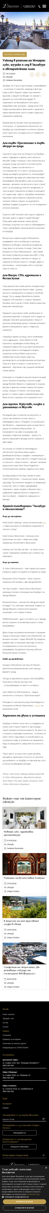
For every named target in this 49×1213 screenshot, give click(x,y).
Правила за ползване (12, 1039)
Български (7, 1104)
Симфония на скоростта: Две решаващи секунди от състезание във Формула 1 (22, 970)
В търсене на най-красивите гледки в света (21, 922)
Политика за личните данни (14, 1043)
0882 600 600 (8, 1065)
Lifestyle (9, 77)
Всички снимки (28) (15, 54)
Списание (7, 1035)
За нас (5, 1023)
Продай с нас (8, 1018)
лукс (44, 522)
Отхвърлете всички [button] (24, 1208)
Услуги (5, 1027)
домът (38, 705)
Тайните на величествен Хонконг (24, 877)
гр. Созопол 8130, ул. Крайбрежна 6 (18, 1089)
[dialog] (24, 1189)
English (6, 1108)
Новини (6, 1031)
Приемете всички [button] (24, 1202)
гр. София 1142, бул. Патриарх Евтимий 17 (21, 1063)
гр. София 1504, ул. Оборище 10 (16, 1075)
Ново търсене (8, 1014)
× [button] (46, 1168)
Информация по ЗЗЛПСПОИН (15, 1048)
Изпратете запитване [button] (19, 1147)
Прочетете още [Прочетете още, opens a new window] (33, 1194)
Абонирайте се (19, 1133)
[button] (24, 1197)
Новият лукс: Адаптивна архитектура (18, 833)
